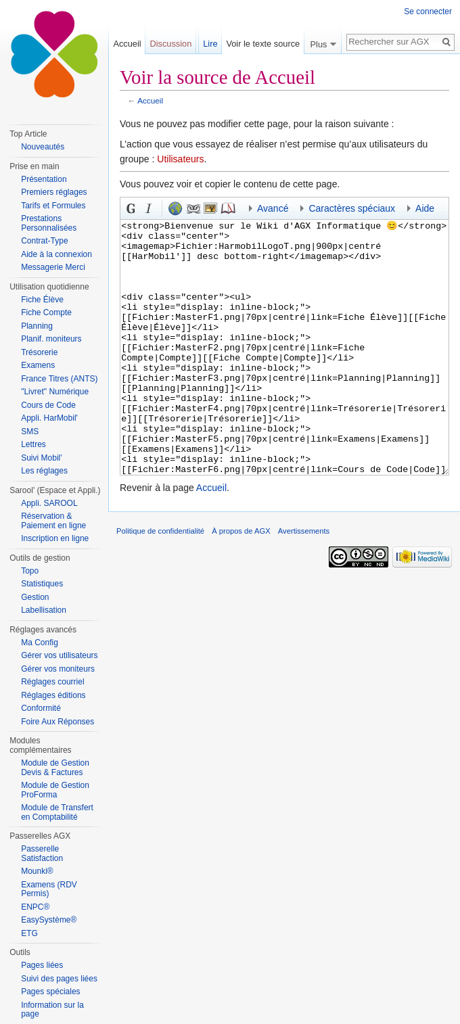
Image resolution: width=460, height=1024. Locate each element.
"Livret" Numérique (55, 391)
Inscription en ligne (55, 538)
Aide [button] (424, 208)
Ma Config (39, 642)
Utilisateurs (180, 159)
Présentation (43, 179)
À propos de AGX (241, 582)
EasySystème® (48, 920)
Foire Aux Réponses (57, 721)
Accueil (150, 100)
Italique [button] (149, 208)
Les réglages (44, 470)
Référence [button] (228, 208)
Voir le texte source (263, 44)
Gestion (35, 597)
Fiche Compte (46, 312)
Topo (30, 571)
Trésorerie (39, 352)
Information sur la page (52, 1009)
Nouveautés (42, 147)
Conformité (41, 708)
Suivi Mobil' (41, 458)
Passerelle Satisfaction (42, 853)
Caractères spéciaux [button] (351, 208)
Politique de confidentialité (160, 582)
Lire (210, 44)
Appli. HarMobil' (49, 418)
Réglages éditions (53, 695)
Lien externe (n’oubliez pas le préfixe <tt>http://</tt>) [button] (175, 208)
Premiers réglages (54, 192)
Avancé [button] (272, 208)
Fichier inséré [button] (210, 208)
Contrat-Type (44, 241)
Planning (37, 326)
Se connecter (428, 11)
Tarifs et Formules (53, 205)
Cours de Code (48, 405)
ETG (29, 933)
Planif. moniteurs (51, 339)
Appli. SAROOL (49, 503)
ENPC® (35, 907)
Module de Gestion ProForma (55, 790)
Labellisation (43, 610)
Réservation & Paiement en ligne (53, 520)
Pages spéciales (50, 991)
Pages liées (42, 965)
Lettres (33, 444)
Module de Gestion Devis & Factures (55, 767)
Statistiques (42, 583)
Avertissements (303, 582)
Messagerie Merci (53, 267)
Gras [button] (131, 208)
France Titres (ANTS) (59, 378)
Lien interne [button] (193, 208)
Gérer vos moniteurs (58, 669)
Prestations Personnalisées (48, 223)
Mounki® (37, 871)
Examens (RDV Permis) (49, 889)
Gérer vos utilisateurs (59, 655)
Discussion (170, 44)
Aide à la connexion (56, 254)
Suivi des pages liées (59, 978)
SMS (30, 431)
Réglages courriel (52, 681)
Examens (38, 365)
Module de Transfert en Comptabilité (57, 812)
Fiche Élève (42, 299)
